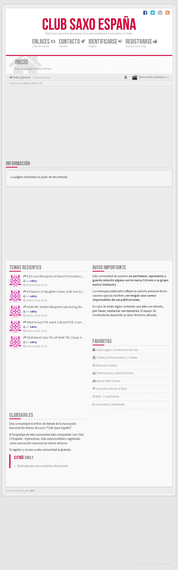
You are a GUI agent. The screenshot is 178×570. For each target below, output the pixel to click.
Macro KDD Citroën (106, 381)
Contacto (72, 41)
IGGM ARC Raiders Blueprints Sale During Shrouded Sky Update (64, 307)
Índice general (21, 77)
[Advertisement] (89, 124)
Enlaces (43, 41)
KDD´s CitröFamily (105, 396)
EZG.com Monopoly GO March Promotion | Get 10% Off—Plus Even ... (68, 276)
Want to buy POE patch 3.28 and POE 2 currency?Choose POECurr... (67, 322)
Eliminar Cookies (104, 365)
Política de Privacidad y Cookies (114, 357)
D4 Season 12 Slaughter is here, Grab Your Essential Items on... (63, 292)
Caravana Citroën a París (109, 389)
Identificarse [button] (105, 41)
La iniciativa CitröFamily (108, 404)
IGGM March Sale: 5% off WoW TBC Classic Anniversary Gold (62, 338)
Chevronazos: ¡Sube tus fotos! (113, 373)
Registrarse (141, 41)
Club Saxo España (89, 25)
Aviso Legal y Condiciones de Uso (115, 350)
